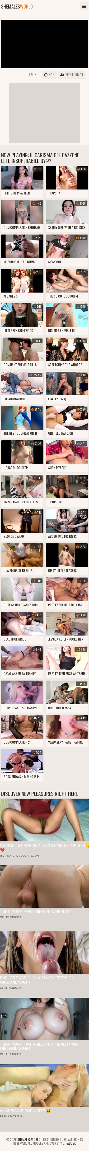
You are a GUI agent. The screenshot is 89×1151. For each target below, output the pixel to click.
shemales (17, 6)
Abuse (71, 1143)
